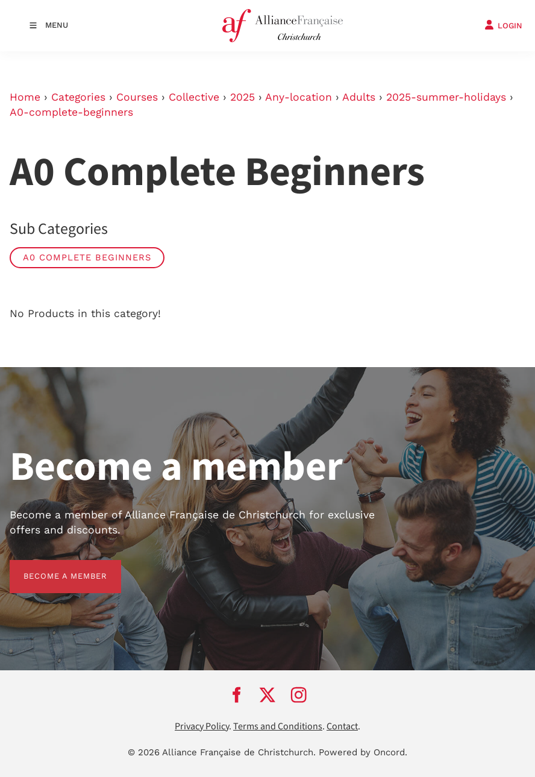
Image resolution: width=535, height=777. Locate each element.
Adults (358, 97)
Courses (137, 97)
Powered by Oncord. (363, 752)
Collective (194, 97)
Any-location (298, 97)
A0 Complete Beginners (87, 257)
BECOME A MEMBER (51, 566)
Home (25, 97)
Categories (78, 97)
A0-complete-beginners (71, 112)
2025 (242, 97)
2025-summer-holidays (446, 97)
